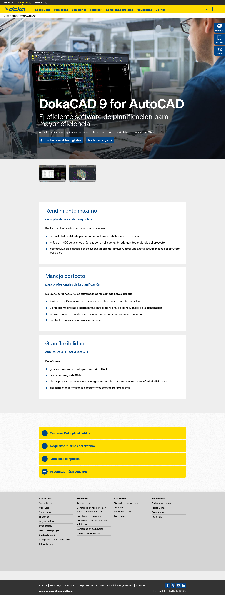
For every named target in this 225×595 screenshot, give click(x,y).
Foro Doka (119, 516)
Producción (45, 526)
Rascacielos (83, 503)
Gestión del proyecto (50, 530)
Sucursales (45, 512)
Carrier (160, 10)
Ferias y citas (159, 507)
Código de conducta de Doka (54, 539)
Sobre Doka (42, 10)
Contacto (44, 507)
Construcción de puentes (90, 516)
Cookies (140, 585)
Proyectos (61, 10)
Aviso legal (56, 585)
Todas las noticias (161, 503)
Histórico (44, 516)
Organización (46, 521)
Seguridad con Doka (125, 511)
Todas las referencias (88, 533)
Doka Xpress (159, 512)
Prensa (43, 585)
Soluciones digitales (119, 10)
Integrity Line (46, 544)
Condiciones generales (120, 585)
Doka (6, 15)
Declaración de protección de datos (84, 585)
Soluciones (79, 10)
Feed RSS (157, 516)
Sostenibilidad (47, 535)
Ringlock (96, 10)
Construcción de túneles (90, 528)
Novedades (144, 10)
